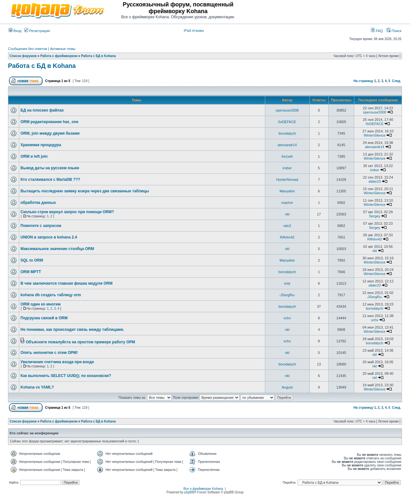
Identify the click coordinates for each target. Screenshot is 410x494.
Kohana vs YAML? (37, 387)
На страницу (363, 81)
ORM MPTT (30, 272)
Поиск (394, 31)
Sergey (374, 216)
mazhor (287, 203)
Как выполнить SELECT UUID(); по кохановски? (65, 375)
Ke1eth (287, 156)
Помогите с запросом (40, 225)
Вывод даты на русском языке (49, 168)
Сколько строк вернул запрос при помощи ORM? (67, 212)
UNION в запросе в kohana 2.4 (48, 237)
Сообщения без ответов (27, 49)
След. (396, 81)
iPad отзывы (194, 30)
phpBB (189, 492)
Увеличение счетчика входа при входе (57, 362)
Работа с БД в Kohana (98, 56)
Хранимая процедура (40, 145)
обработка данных (38, 202)
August (287, 387)
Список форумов (23, 56)
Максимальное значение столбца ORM (57, 249)
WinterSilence (375, 135)
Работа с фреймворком (59, 56)
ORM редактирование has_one (49, 122)
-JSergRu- (287, 295)
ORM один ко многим (40, 304)
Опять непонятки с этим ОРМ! (49, 352)
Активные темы (62, 49)
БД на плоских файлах (42, 110)
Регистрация (37, 31)
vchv (287, 318)
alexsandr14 (287, 145)
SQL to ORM (31, 260)
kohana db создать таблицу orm (50, 295)
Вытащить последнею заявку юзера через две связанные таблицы (84, 191)
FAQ (377, 31)
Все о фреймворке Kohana (203, 488)
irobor (287, 168)
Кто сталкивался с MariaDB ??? (50, 179)
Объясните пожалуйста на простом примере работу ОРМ (80, 342)
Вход (15, 31)
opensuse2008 (287, 110)
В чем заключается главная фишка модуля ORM (66, 283)
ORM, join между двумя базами (49, 133)
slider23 (374, 181)
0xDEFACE (287, 122)
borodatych (287, 133)
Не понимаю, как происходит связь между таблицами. (72, 329)
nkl (287, 214)
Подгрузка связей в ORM (44, 318)
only (287, 283)
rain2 (287, 226)
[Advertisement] (326, 10)
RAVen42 (287, 237)
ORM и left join (34, 156)
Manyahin (287, 191)
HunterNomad (287, 179)
